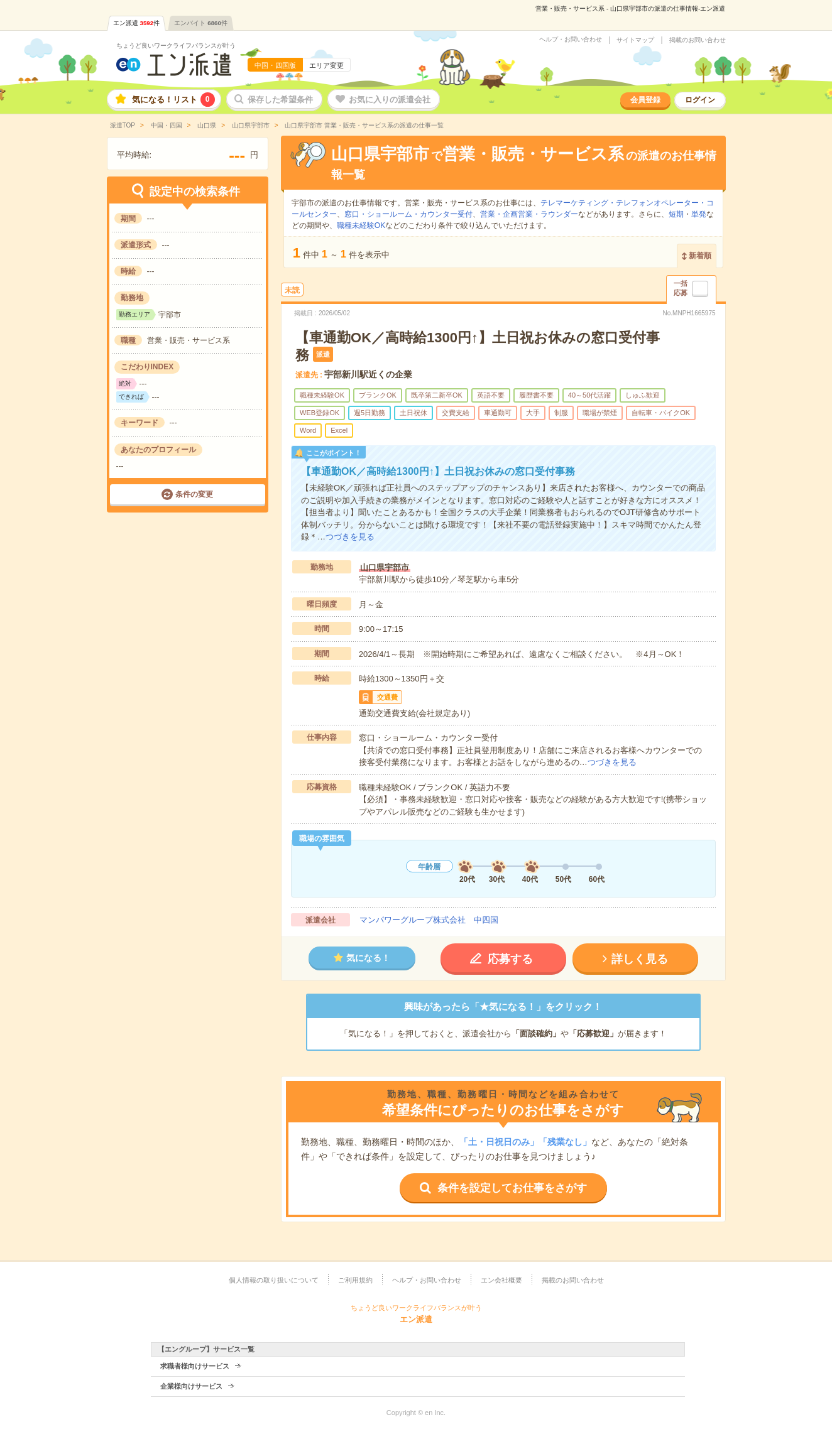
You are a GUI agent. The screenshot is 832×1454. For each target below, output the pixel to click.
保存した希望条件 (280, 99)
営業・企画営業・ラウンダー (529, 214)
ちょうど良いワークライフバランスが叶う (176, 45)
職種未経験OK (361, 225)
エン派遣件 (136, 22)
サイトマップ (635, 40)
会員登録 (645, 99)
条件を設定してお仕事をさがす (512, 1188)
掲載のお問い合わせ (697, 40)
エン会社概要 (501, 1280)
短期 (676, 214)
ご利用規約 (355, 1280)
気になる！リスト (173, 99)
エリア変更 (326, 65)
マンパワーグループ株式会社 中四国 (428, 920)
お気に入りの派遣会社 (389, 99)
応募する (510, 959)
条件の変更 (194, 494)
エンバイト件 (200, 22)
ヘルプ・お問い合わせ (570, 39)
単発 (698, 214)
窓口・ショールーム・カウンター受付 (408, 214)
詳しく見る (639, 959)
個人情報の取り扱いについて (274, 1280)
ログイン (700, 99)
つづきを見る (350, 536)
